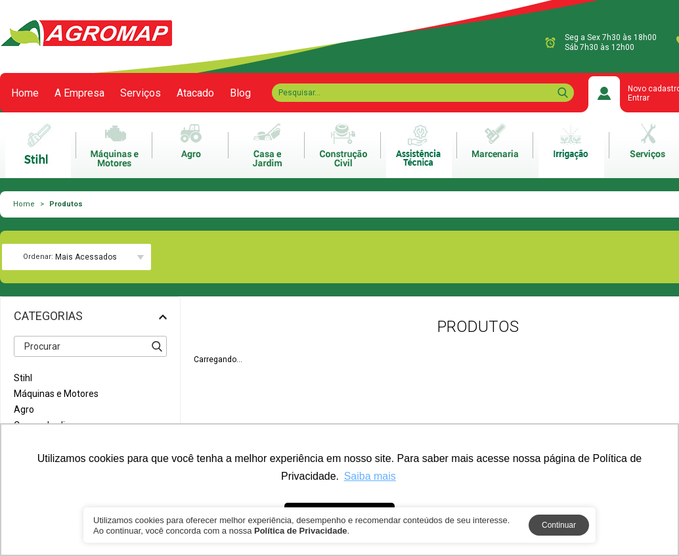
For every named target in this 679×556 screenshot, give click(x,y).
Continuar (559, 525)
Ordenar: (38, 256)
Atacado (195, 93)
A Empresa (79, 93)
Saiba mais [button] (370, 476)
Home (25, 93)
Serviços (140, 93)
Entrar (638, 98)
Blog (240, 93)
